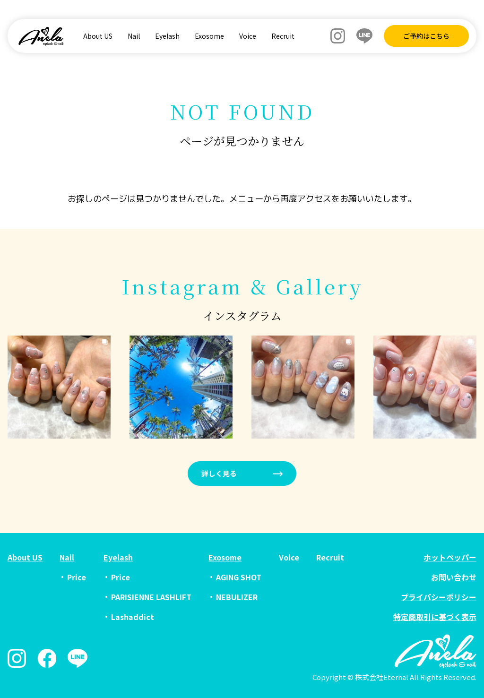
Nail (134, 36)
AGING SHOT (238, 577)
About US (97, 36)
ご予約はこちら (426, 36)
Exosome (209, 36)
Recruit (282, 36)
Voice (247, 36)
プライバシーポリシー (438, 597)
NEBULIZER (237, 597)
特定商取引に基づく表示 (434, 616)
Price (76, 577)
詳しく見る (219, 473)
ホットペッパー (450, 557)
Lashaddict (132, 616)
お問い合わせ (453, 577)
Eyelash (167, 36)
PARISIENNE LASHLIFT (151, 597)
